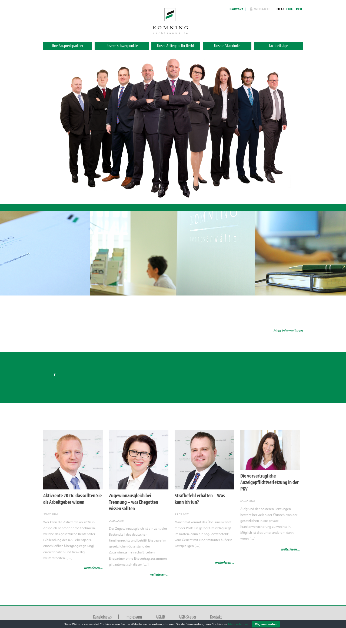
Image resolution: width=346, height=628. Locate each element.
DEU (280, 8)
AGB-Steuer (187, 617)
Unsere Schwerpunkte (121, 45)
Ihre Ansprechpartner (67, 45)
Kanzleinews (102, 617)
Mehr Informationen (288, 330)
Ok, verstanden (266, 624)
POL (299, 8)
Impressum (133, 617)
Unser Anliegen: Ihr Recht (175, 45)
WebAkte (262, 8)
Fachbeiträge (278, 45)
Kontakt (236, 8)
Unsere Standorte (227, 45)
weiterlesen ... (93, 568)
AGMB (160, 617)
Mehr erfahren (238, 624)
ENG (290, 8)
